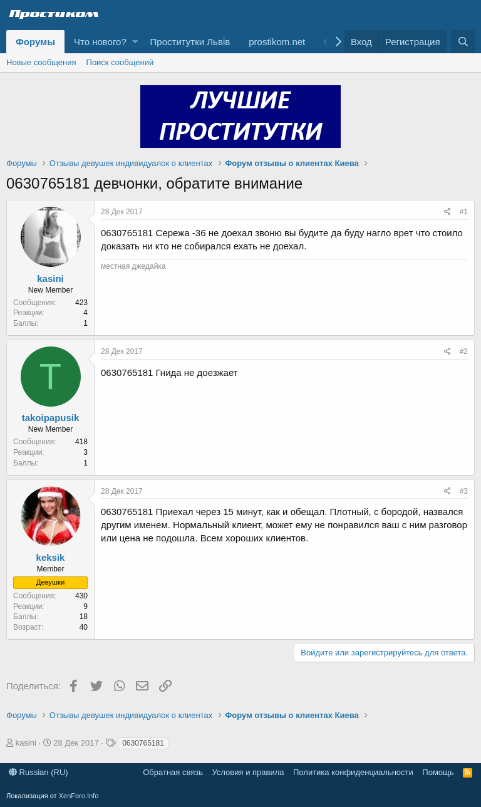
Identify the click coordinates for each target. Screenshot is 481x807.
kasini (50, 278)
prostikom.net (277, 41)
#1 (464, 211)
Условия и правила (248, 772)
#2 (464, 351)
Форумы (35, 41)
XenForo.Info (79, 795)
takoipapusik (51, 417)
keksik (50, 557)
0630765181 (143, 743)
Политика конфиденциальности (353, 772)
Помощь (437, 772)
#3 (464, 491)
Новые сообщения (41, 62)
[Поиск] (463, 41)
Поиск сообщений (120, 62)
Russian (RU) (38, 772)
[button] (135, 41)
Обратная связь (173, 772)
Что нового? (100, 41)
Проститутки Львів (190, 41)
